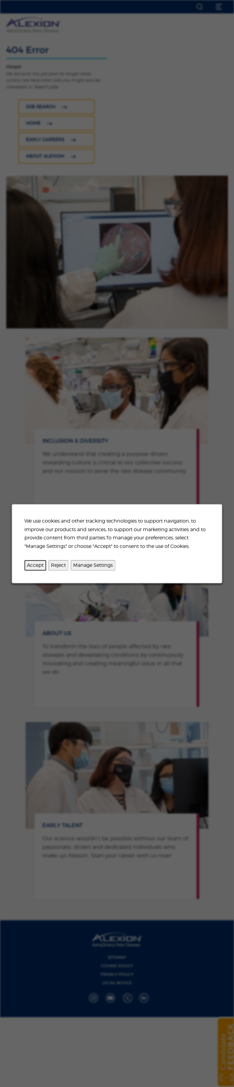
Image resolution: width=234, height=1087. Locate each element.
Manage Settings (93, 565)
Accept (35, 565)
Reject (58, 565)
